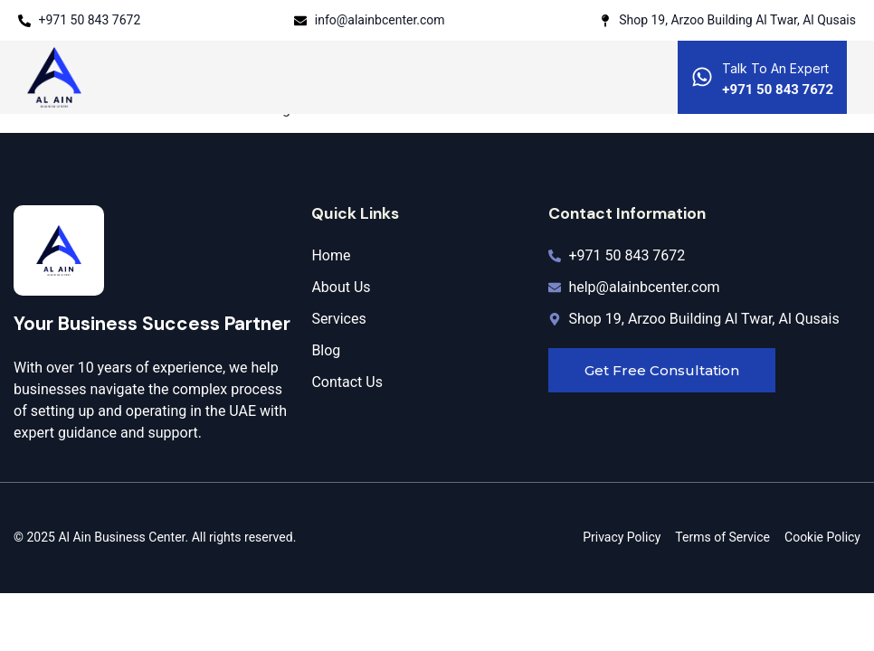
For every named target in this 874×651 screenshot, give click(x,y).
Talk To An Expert (775, 68)
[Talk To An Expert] (702, 77)
